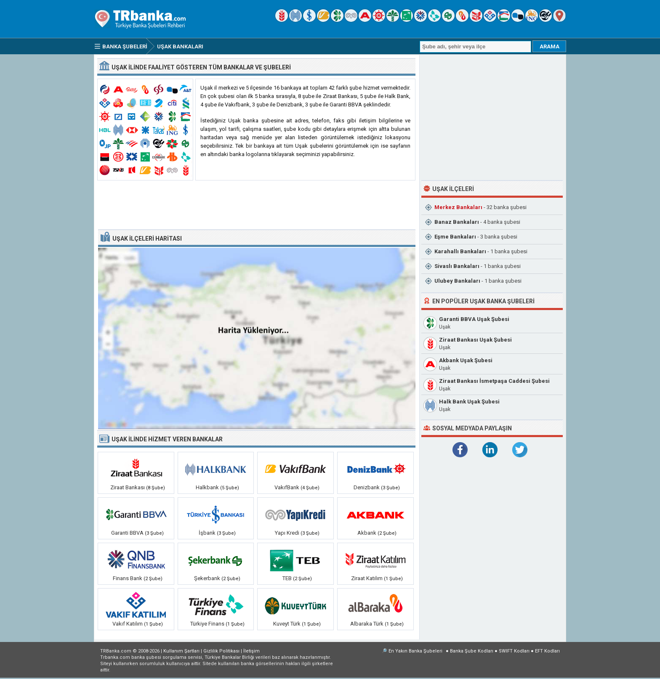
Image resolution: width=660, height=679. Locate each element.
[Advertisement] (256, 205)
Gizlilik (221, 651)
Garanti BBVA (127, 533)
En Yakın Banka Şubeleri (415, 651)
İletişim (251, 651)
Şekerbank (207, 578)
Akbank (366, 533)
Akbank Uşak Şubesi (465, 360)
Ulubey (457, 281)
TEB (287, 578)
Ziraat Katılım (367, 578)
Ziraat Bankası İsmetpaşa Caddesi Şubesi (494, 381)
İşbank (207, 533)
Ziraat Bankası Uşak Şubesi (475, 340)
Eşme (455, 236)
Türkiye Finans (207, 624)
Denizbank (367, 487)
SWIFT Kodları (514, 651)
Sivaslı (456, 266)
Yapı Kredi (287, 533)
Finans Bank (127, 578)
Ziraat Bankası (127, 487)
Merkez (458, 207)
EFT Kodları (547, 651)
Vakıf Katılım (127, 624)
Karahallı (460, 251)
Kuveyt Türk (287, 624)
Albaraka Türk (366, 624)
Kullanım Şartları (181, 651)
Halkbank (207, 487)
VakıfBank (286, 487)
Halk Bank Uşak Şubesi (469, 401)
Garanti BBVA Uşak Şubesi (474, 319)
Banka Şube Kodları (471, 651)
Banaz (456, 222)
